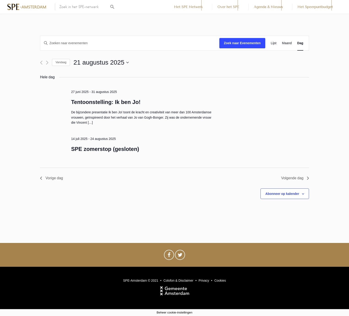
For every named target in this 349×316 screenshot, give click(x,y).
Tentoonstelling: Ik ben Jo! (106, 102)
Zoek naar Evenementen (242, 43)
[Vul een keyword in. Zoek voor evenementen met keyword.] (129, 43)
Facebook (169, 256)
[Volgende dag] (47, 62)
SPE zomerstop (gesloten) (105, 149)
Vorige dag (51, 178)
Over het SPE (228, 7)
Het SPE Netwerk (188, 7)
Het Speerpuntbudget (315, 7)
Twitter (180, 256)
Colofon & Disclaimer (178, 280)
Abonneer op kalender (282, 194)
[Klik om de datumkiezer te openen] (101, 62)
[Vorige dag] (41, 62)
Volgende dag (295, 178)
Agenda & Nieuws (268, 7)
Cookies (220, 280)
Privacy (204, 280)
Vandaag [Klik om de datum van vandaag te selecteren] (61, 62)
